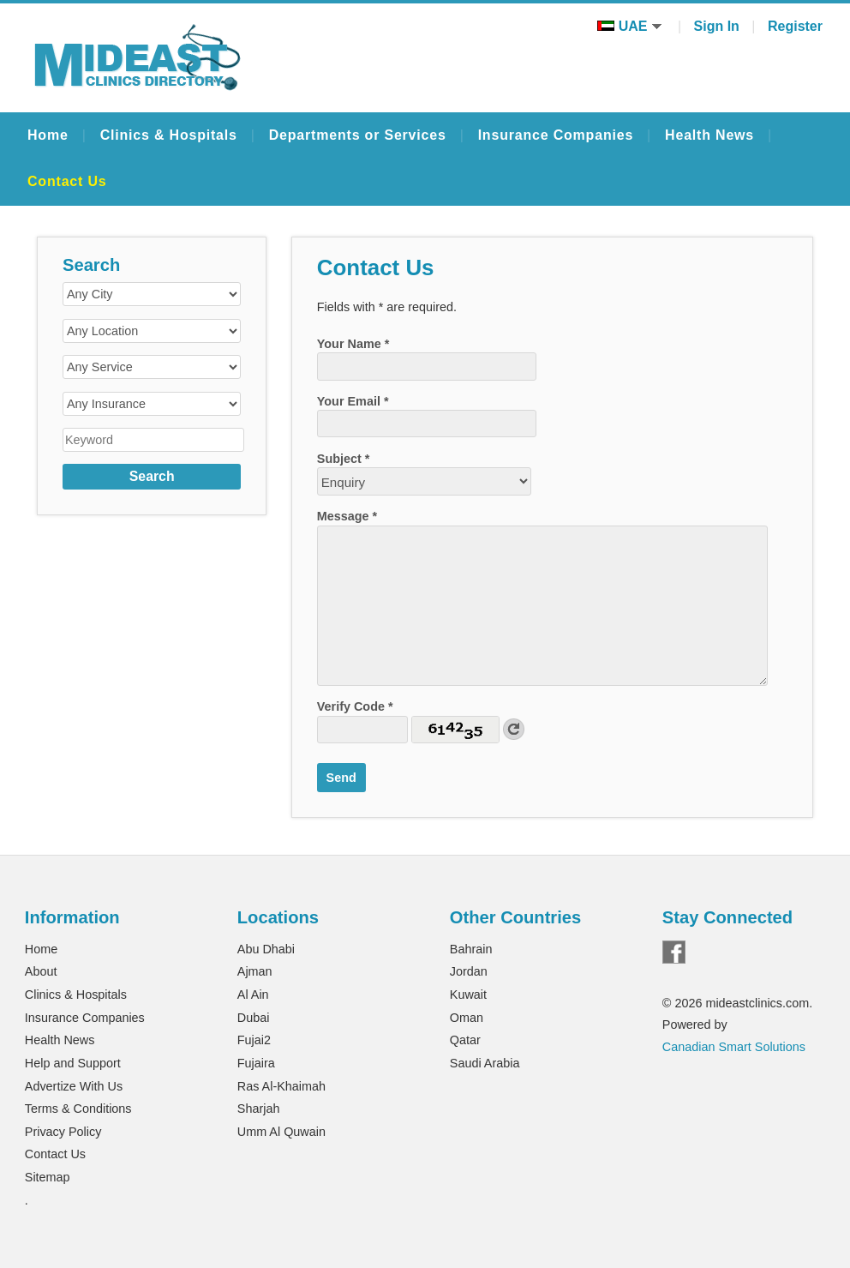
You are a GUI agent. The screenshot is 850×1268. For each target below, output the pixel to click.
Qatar (465, 1040)
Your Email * (353, 401)
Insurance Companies (555, 135)
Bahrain (471, 949)
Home (48, 135)
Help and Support (73, 1063)
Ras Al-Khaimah (281, 1086)
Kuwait (468, 994)
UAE (629, 26)
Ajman (254, 971)
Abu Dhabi (266, 949)
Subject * (343, 459)
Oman (466, 1018)
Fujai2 (254, 1040)
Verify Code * (355, 706)
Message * (347, 516)
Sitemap (47, 1177)
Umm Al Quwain (281, 1132)
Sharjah (258, 1108)
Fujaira (256, 1063)
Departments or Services (357, 135)
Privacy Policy (63, 1132)
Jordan (469, 971)
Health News (709, 135)
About (41, 971)
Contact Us (66, 181)
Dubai (253, 1018)
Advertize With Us (74, 1086)
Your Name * (353, 344)
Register (795, 26)
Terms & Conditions (78, 1108)
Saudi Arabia (485, 1063)
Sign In (716, 26)
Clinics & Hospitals (168, 135)
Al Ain (253, 994)
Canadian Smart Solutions (733, 1047)
